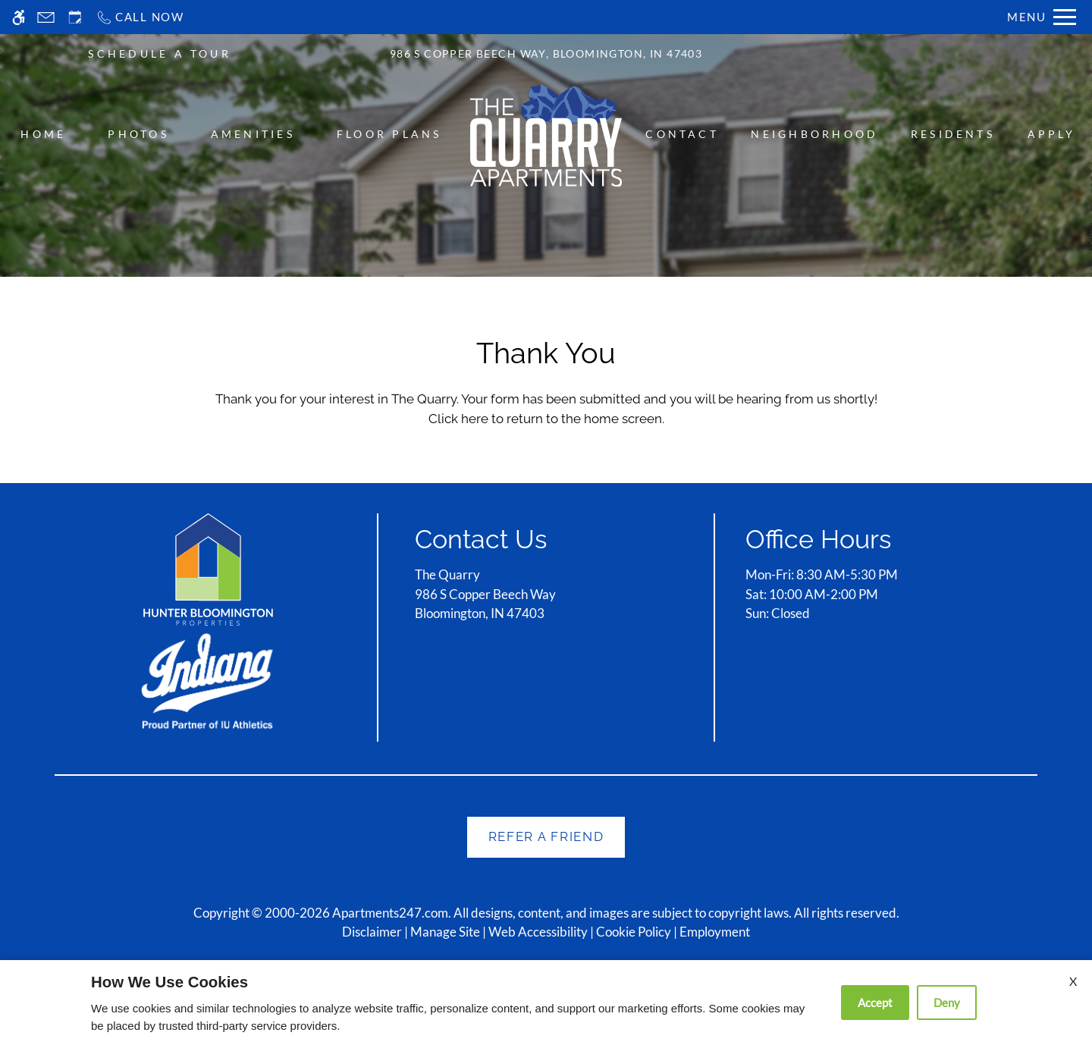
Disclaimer (372, 932)
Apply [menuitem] (1052, 133)
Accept (875, 1002)
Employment (714, 932)
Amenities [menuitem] (253, 133)
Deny (947, 1002)
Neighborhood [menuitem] (814, 133)
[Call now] (140, 17)
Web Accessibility (538, 932)
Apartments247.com (390, 913)
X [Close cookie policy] (1073, 981)
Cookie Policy (633, 932)
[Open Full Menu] (1041, 17)
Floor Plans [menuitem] (389, 133)
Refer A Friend (546, 836)
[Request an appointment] (75, 17)
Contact (682, 133)
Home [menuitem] (43, 133)
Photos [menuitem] (138, 133)
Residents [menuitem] (953, 133)
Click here (458, 418)
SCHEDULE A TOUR (159, 53)
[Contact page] (46, 17)
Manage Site (445, 932)
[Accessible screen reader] (18, 17)
